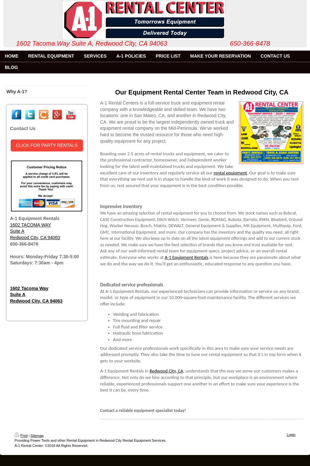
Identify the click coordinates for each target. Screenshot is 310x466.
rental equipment (230, 173)
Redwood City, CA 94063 (35, 237)
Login (291, 435)
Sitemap (37, 436)
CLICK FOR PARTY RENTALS (47, 145)
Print (21, 436)
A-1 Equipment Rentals (186, 257)
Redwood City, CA (166, 371)
